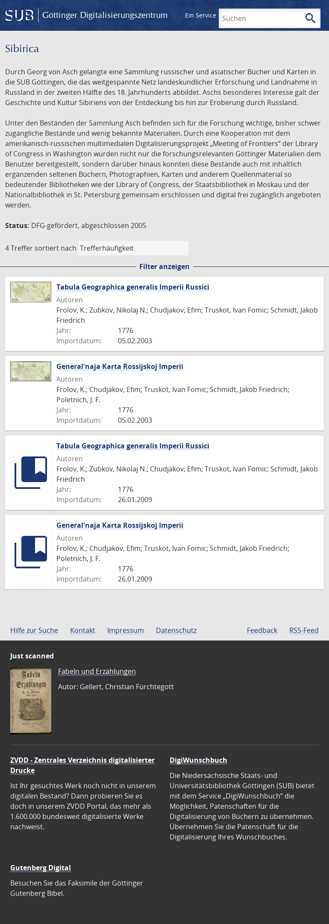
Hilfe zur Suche (34, 630)
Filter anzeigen (164, 266)
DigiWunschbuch (198, 760)
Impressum (125, 630)
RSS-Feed (304, 630)
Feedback (262, 630)
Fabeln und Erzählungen (97, 671)
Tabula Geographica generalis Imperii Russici (132, 287)
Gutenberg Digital (40, 867)
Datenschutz (176, 630)
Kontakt (82, 630)
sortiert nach (55, 248)
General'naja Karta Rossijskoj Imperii (119, 366)
